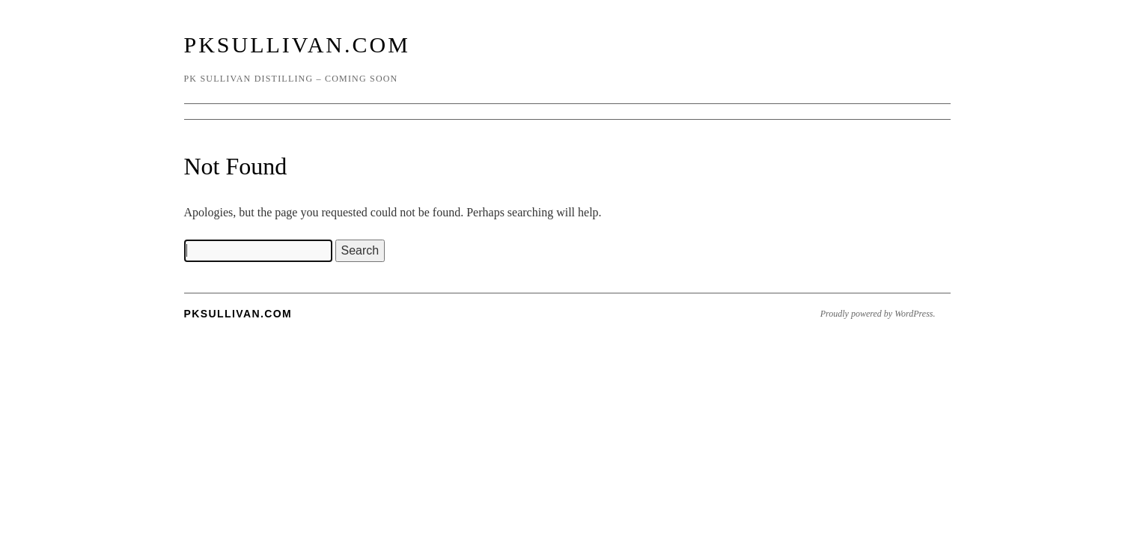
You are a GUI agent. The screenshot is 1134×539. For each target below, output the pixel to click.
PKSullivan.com (297, 44)
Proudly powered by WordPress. (878, 313)
